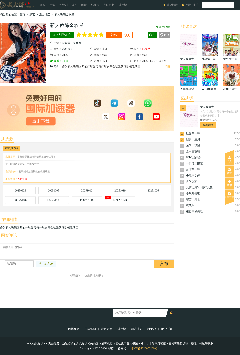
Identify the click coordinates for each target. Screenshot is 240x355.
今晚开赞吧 (193, 193)
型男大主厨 (193, 139)
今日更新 (108, 4)
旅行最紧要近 (194, 211)
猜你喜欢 (189, 26)
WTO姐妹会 (193, 157)
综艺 (74, 4)
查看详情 (208, 125)
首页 (43, 4)
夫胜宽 (77, 43)
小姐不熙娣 (193, 175)
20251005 (53, 190)
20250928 (20, 190)
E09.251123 (120, 200)
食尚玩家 (191, 181)
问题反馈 (74, 328)
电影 (52, 4)
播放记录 (172, 4)
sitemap (151, 328)
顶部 (229, 183)
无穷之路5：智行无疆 (199, 187)
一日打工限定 (194, 163)
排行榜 (122, 4)
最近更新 (106, 328)
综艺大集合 (193, 199)
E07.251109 (53, 200)
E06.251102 (20, 200)
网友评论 (9, 235)
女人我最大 (207, 107)
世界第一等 (193, 133)
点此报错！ (23, 179)
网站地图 (136, 328)
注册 (195, 4)
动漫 (84, 4)
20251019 (120, 190)
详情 (167, 66)
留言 (229, 171)
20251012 (86, 190)
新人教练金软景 (64, 14)
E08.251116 (86, 200)
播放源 (7, 139)
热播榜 (187, 98)
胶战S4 (190, 205)
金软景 (66, 43)
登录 (188, 4)
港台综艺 (44, 14)
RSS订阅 (166, 328)
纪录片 (95, 4)
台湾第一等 (193, 169)
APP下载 (229, 195)
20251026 (153, 190)
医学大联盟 (193, 145)
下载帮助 (90, 328)
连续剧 (63, 4)
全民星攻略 (193, 151)
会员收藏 (163, 27)
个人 (229, 159)
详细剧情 (9, 219)
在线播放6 (11, 148)
